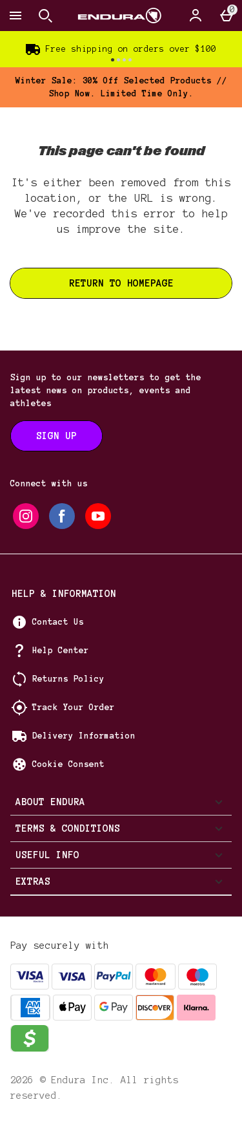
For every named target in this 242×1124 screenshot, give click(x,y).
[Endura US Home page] (119, 15)
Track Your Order (73, 707)
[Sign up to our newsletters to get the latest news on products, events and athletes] (56, 436)
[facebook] (61, 516)
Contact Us (58, 622)
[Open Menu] (15, 15)
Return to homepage (121, 283)
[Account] (195, 15)
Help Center (60, 650)
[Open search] (45, 15)
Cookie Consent (68, 764)
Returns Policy (68, 679)
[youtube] (98, 516)
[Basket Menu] (226, 15)
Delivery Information (84, 735)
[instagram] (25, 516)
